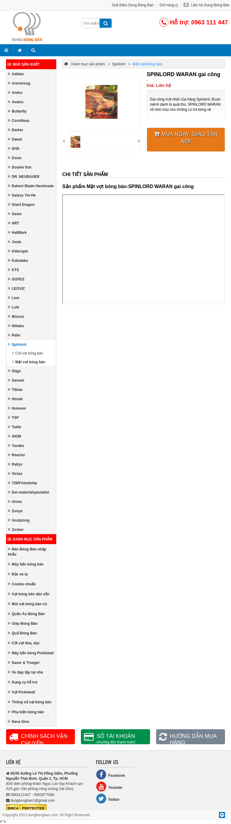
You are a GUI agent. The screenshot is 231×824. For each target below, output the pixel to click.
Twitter (107, 798)
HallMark (17, 232)
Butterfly (17, 111)
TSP (13, 417)
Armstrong (19, 83)
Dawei (15, 139)
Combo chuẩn (22, 584)
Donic (15, 158)
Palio (14, 335)
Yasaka (16, 445)
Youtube (109, 786)
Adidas (16, 74)
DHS (13, 148)
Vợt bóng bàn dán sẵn (28, 594)
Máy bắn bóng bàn (26, 564)
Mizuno (16, 316)
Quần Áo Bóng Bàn (26, 614)
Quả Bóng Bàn (22, 633)
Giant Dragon (21, 204)
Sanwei (16, 380)
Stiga (14, 371)
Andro (15, 92)
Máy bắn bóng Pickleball (31, 653)
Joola (14, 242)
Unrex (15, 501)
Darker (15, 130)
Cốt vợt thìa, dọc (24, 643)
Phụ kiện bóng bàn (26, 712)
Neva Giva (18, 721)
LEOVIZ (16, 288)
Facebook (110, 774)
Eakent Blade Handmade (31, 186)
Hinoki (15, 399)
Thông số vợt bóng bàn (29, 702)
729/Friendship (22, 483)
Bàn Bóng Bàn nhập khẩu (27, 551)
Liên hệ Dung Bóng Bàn (206, 5)
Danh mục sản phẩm (30, 539)
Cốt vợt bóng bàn (27, 353)
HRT (13, 223)
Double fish (19, 167)
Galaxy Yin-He (22, 195)
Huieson (17, 408)
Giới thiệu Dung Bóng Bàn (133, 5)
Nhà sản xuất (23, 64)
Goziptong (18, 520)
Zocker (15, 529)
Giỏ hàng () (169, 5)
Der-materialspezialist (28, 492)
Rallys (15, 464)
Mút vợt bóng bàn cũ (27, 604)
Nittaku (16, 326)
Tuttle (14, 427)
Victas (15, 473)
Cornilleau (18, 120)
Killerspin (18, 251)
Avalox (15, 102)
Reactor (16, 455)
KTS (13, 270)
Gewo (15, 214)
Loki (13, 307)
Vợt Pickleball (21, 692)
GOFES (16, 279)
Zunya (15, 511)
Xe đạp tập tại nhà (25, 672)
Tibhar (15, 389)
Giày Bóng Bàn (23, 623)
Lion (13, 298)
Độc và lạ (18, 574)
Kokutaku (18, 260)
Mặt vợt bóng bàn (28, 362)
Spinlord (17, 344)
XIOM (14, 436)
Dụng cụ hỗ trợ (22, 682)
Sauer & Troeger (24, 662)
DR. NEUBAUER (23, 176)
